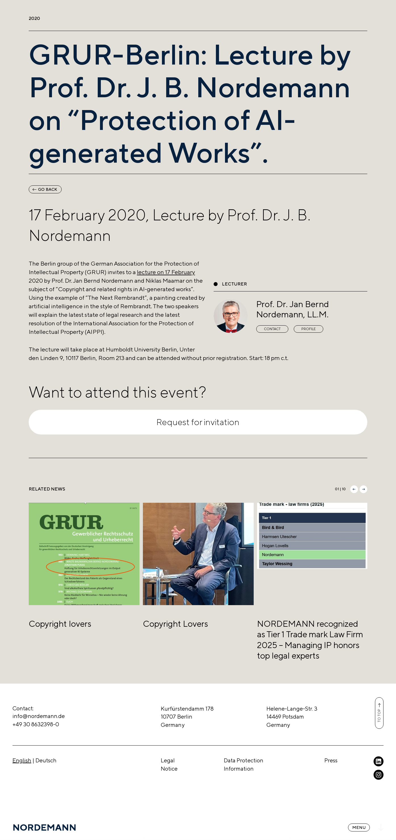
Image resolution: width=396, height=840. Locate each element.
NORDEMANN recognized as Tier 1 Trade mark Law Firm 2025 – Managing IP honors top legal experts (310, 639)
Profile (308, 329)
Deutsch (46, 760)
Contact (272, 329)
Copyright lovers (60, 623)
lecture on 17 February (166, 272)
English (21, 760)
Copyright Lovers (175, 623)
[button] (354, 489)
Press (330, 760)
